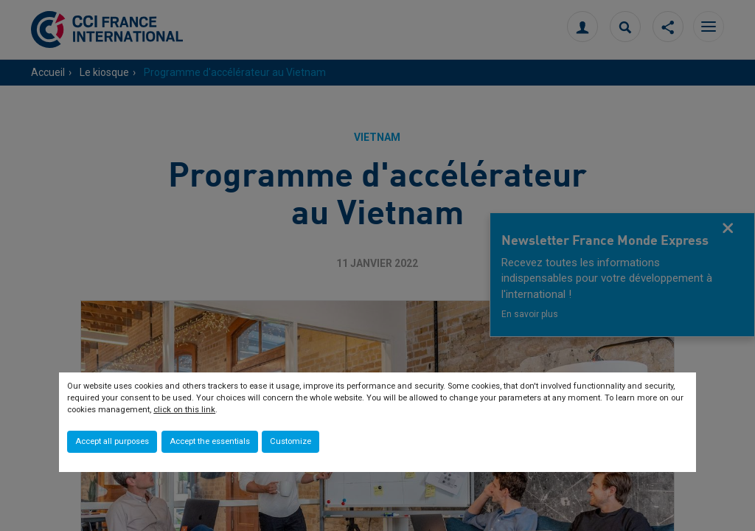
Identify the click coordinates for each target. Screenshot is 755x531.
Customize (290, 441)
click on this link (184, 409)
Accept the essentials (210, 441)
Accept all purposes (112, 441)
